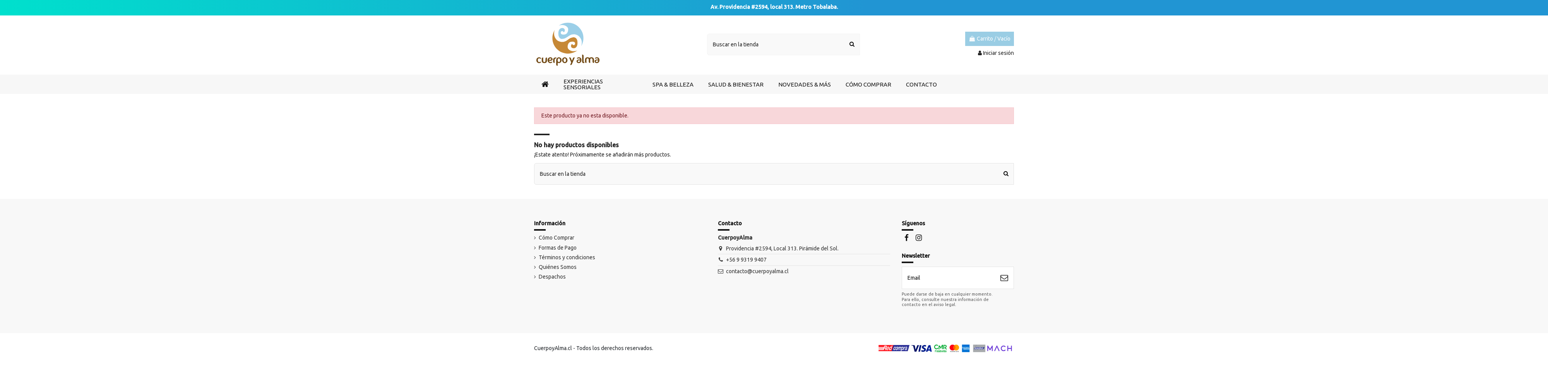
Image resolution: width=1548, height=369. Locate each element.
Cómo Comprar (556, 243)
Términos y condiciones (567, 263)
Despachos (552, 282)
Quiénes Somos (558, 272)
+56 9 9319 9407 (746, 265)
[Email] (948, 283)
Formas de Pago (558, 253)
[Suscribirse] (1004, 283)
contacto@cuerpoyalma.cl (757, 277)
